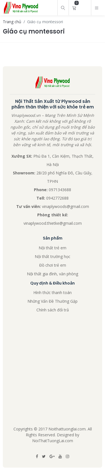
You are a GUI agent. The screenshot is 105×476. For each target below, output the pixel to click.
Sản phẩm (52, 238)
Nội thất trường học (52, 256)
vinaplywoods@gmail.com (65, 206)
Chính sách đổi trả (52, 309)
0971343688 (60, 189)
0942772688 (57, 198)
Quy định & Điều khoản (52, 283)
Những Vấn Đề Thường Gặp (52, 301)
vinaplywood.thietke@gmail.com (53, 223)
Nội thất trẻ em (52, 247)
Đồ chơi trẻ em (52, 265)
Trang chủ (12, 21)
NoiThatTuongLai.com (52, 440)
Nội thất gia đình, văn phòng (52, 273)
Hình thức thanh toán (52, 292)
